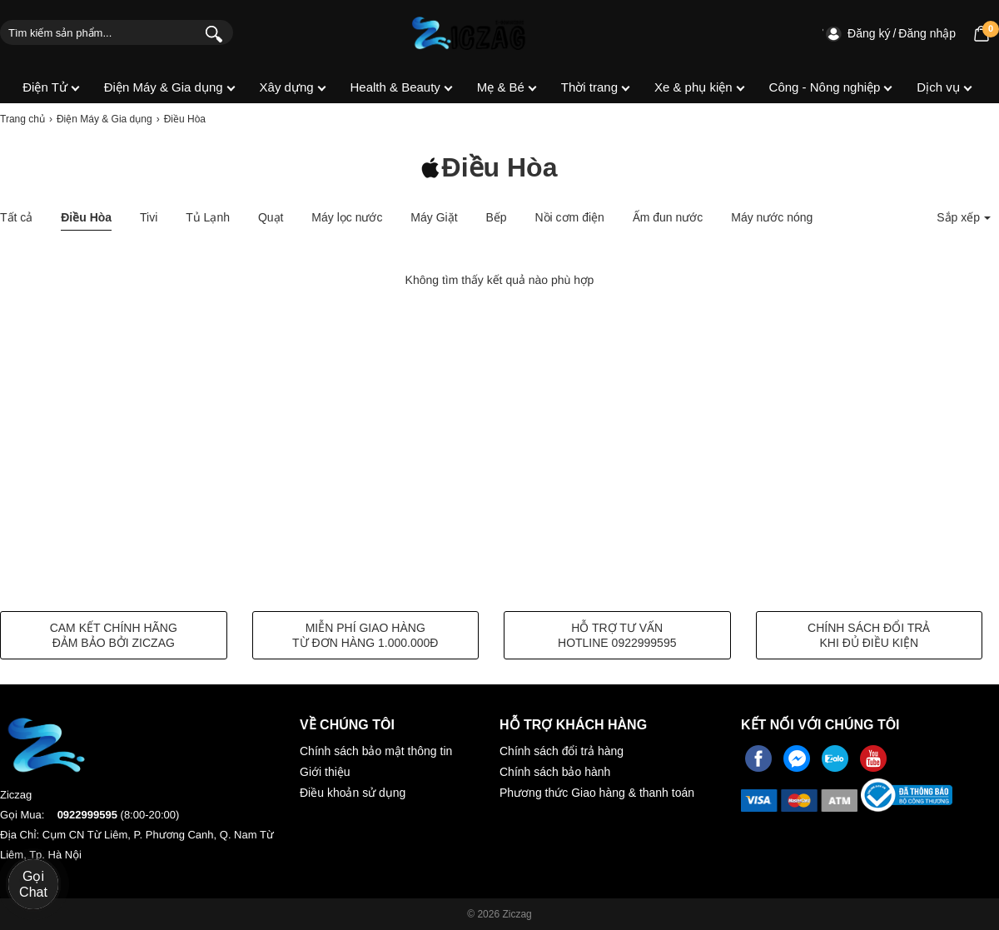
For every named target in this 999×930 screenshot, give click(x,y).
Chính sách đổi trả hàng (562, 751)
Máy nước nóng (772, 217)
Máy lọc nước (346, 217)
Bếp (495, 217)
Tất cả (16, 217)
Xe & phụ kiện (693, 87)
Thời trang (589, 87)
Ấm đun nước (668, 217)
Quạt (271, 217)
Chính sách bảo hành (555, 771)
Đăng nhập (927, 33)
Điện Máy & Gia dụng (163, 87)
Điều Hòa (86, 217)
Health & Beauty (395, 87)
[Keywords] (97, 32)
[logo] (468, 33)
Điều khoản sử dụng (352, 792)
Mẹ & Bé (500, 87)
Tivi (148, 217)
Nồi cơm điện (569, 217)
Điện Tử (44, 87)
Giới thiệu (325, 771)
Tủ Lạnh (208, 217)
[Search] (210, 32)
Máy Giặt (433, 217)
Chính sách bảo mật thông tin (376, 751)
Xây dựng (287, 87)
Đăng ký (868, 33)
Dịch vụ (938, 87)
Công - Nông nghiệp (825, 87)
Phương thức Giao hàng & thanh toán (597, 792)
